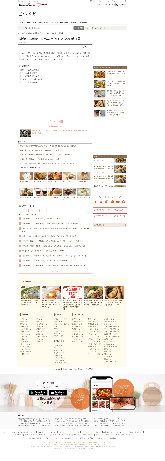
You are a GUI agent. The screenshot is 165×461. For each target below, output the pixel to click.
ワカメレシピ (40, 339)
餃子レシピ (91, 321)
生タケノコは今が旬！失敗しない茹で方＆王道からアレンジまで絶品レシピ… (116, 103)
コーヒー (43, 210)
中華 (26, 210)
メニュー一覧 (123, 1)
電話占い (99, 432)
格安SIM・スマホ (109, 432)
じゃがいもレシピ (25, 329)
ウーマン (54, 435)
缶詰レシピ (107, 324)
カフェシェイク (26, 177)
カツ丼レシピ (76, 321)
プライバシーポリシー (52, 438)
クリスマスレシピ (59, 360)
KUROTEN (15, 432)
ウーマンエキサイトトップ (106, 5)
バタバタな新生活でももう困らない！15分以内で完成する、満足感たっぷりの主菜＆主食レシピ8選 (127, 423)
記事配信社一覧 (99, 225)
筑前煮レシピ (76, 329)
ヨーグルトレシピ (41, 324)
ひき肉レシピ (24, 326)
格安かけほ (139, 432)
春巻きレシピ (92, 326)
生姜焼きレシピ (77, 324)
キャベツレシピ (25, 334)
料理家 (73, 22)
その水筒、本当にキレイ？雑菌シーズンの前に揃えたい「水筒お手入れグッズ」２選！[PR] (52, 241)
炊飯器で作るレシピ (110, 334)
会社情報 (32, 438)
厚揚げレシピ (40, 329)
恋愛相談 (42, 435)
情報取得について (102, 438)
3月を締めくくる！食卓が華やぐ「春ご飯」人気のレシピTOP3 (43, 251)
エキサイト (122, 5)
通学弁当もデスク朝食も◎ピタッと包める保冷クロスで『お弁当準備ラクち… (116, 93)
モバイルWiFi (18, 435)
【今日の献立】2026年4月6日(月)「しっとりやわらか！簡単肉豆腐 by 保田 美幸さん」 (47, 423)
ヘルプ (75, 438)
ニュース (69, 435)
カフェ (37, 210)
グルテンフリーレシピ (111, 346)
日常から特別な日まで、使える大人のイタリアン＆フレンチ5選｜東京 (117, 421)
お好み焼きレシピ (77, 334)
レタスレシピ (58, 321)
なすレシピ (23, 339)
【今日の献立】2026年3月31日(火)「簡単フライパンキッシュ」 (43, 219)
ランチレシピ (108, 356)
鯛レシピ (57, 328)
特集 (34, 22)
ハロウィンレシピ (59, 358)
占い (109, 1)
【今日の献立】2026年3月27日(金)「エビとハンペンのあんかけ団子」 (45, 261)
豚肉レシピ (23, 321)
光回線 (131, 432)
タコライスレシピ (93, 349)
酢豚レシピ (91, 319)
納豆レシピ (39, 334)
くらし (97, 1)
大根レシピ (23, 336)
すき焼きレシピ (77, 331)
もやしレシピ (24, 341)
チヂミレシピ (92, 346)
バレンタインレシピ (60, 363)
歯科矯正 (91, 435)
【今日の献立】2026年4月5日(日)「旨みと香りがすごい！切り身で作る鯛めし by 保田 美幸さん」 (54, 265)
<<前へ (50, 121)
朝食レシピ (107, 354)
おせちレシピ (58, 345)
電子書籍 (128, 435)
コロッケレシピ (93, 351)
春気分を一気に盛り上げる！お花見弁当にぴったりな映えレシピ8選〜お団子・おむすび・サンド (54, 246)
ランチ (21, 210)
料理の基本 (64, 22)
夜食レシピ (107, 359)
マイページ (82, 22)
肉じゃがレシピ (77, 326)
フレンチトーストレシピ (95, 354)
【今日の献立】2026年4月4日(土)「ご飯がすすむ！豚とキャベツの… (116, 83)
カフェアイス (55, 177)
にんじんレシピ (25, 346)
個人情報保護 (66, 438)
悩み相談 (34, 435)
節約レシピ (107, 349)
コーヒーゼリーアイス (84, 193)
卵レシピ (39, 319)
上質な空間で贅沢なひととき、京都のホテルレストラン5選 (39, 159)
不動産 (83, 435)
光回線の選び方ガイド (28, 432)
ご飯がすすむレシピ (110, 361)
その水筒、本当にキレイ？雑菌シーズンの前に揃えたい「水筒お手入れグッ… (116, 113)
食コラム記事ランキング (27, 214)
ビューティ (103, 1)
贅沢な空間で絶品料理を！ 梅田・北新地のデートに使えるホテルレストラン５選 (47, 163)
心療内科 (77, 432)
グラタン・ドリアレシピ (95, 339)
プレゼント (114, 1)
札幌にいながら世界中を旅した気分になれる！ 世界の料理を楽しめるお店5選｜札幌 (48, 146)
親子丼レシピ (76, 319)
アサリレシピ (58, 336)
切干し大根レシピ (41, 336)
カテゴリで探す (102, 28)
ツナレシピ (39, 341)
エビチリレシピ (93, 329)
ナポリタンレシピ (93, 336)
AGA (112, 435)
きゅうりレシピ (25, 349)
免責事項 (113, 438)
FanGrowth (40, 432)
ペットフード (104, 435)
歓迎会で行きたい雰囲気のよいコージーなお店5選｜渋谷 (38, 425)
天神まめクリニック (65, 432)
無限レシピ (107, 351)
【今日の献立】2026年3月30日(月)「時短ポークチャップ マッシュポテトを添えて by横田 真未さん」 (55, 256)
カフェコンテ (40, 193)
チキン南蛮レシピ (77, 336)
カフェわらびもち (40, 177)
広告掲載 (91, 438)
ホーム (22, 22)
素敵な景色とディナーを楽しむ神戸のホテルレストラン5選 (39, 150)
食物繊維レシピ (109, 344)
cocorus (27, 435)
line (112, 201)
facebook (95, 201)
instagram (107, 201)
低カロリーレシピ (109, 341)
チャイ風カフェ (84, 177)
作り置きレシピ (109, 319)
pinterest (123, 201)
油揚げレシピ (40, 331)
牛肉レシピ (23, 319)
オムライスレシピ (93, 331)
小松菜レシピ (24, 354)
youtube (118, 201)
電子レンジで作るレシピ (111, 336)
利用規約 (40, 438)
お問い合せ (82, 438)
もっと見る (55, 271)
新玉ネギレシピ (59, 333)
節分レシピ (57, 348)
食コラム (54, 22)
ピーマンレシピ (25, 344)
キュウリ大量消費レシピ (111, 331)
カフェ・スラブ (69, 177)
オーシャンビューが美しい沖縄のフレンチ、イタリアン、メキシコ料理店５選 (46, 154)
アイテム (84, 432)
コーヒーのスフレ (55, 193)
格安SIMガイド (122, 432)
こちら (96, 446)
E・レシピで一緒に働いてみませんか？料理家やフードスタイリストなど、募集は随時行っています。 (73, 442)
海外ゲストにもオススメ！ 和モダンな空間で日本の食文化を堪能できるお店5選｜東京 (85, 419)
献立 (29, 22)
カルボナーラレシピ (94, 341)
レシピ (61, 435)
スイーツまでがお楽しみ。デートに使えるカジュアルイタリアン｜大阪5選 (119, 419)
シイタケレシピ (59, 331)
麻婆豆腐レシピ (93, 324)
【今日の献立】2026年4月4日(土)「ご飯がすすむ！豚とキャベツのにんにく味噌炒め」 (51, 223)
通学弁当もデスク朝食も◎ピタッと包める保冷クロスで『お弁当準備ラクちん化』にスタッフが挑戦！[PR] (56, 230)
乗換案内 (76, 435)
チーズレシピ (40, 321)
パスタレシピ (92, 334)
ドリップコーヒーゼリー (69, 194)
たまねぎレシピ (25, 331)
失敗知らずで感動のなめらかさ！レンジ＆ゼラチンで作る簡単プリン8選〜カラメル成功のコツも (51, 419)
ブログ (91, 432)
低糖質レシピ (108, 339)
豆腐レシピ (39, 326)
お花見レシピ (58, 355)
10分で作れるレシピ (110, 321)
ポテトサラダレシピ (94, 344)
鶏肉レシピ (23, 324)
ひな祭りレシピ (59, 353)
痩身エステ (120, 435)
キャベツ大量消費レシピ (111, 326)
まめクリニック (51, 432)
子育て (92, 1)
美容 (96, 435)
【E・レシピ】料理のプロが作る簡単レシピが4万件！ (73, 369)
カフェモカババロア (26, 193)
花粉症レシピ (58, 350)
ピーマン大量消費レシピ (111, 329)
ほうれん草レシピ (25, 351)
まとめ (46, 22)
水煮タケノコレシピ (60, 319)
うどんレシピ (76, 339)
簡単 (40, 22)
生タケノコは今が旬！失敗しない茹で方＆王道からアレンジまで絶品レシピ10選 (49, 236)
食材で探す (91, 28)
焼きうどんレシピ (77, 341)
